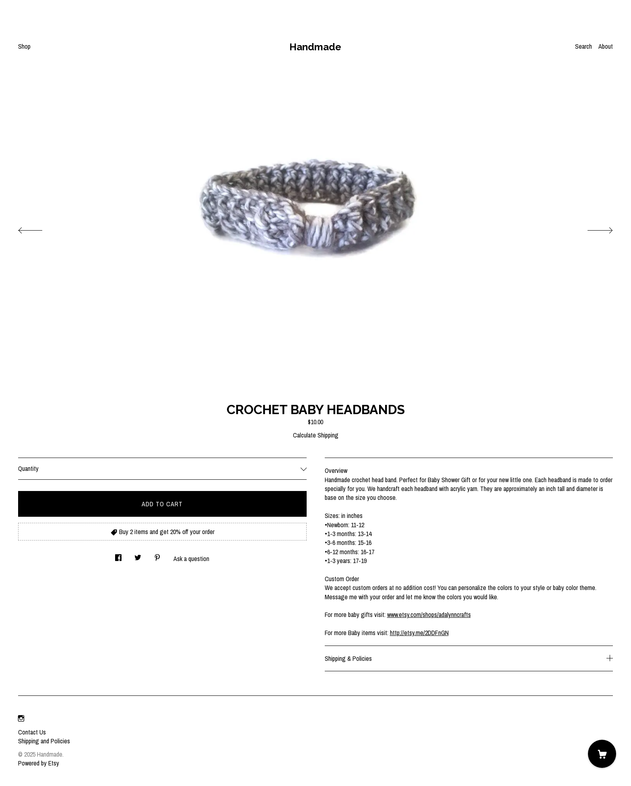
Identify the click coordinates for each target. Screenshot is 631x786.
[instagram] (21, 718)
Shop (24, 46)
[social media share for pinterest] (157, 555)
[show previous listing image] (38, 228)
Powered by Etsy (38, 763)
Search (583, 46)
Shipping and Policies (44, 740)
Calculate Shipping (315, 435)
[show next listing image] (593, 228)
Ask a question (191, 558)
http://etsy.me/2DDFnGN (419, 632)
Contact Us (32, 732)
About (605, 46)
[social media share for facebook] (118, 555)
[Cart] (602, 754)
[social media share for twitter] (137, 555)
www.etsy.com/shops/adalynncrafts (429, 614)
